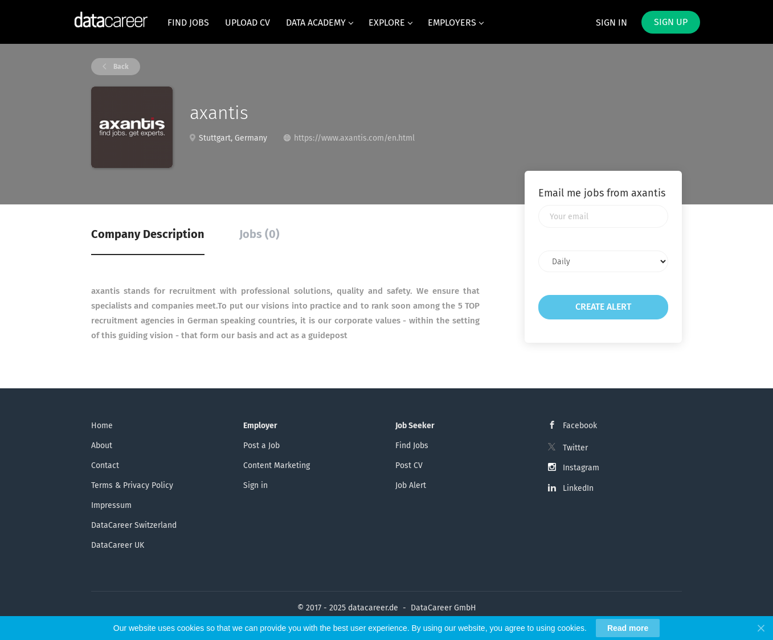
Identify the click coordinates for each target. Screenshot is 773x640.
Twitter (575, 448)
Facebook (580, 425)
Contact (105, 465)
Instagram (581, 468)
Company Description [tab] (148, 234)
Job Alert (410, 485)
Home (102, 425)
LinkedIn (578, 488)
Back (120, 67)
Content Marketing (276, 465)
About (101, 445)
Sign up (671, 22)
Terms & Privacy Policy (132, 485)
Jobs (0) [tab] (259, 234)
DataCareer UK (117, 545)
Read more (627, 628)
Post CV (409, 465)
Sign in (611, 22)
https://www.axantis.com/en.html (354, 138)
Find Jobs (411, 445)
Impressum (111, 505)
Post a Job (261, 445)
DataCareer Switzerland (134, 525)
